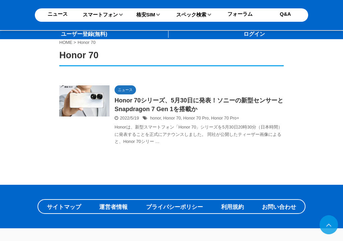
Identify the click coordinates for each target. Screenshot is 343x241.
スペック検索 (191, 14)
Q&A (285, 14)
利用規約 (232, 207)
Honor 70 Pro (196, 117)
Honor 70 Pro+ (225, 117)
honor (155, 117)
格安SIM (145, 14)
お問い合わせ (279, 207)
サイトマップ (64, 207)
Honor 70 (172, 117)
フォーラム (240, 14)
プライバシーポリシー (174, 207)
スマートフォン (100, 14)
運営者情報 (113, 207)
